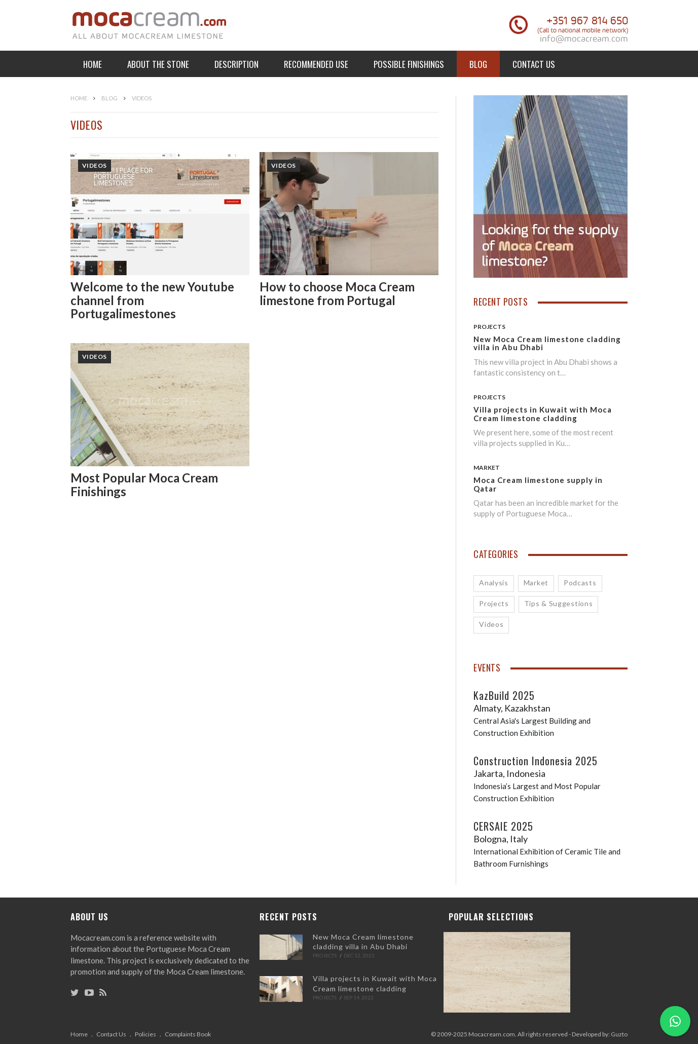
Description (236, 64)
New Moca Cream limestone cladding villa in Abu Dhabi (547, 343)
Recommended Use (316, 64)
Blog (478, 64)
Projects (489, 326)
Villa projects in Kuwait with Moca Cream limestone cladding (542, 414)
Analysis (493, 582)
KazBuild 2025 (504, 695)
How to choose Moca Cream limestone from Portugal (337, 293)
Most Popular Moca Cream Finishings (144, 484)
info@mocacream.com (584, 38)
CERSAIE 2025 (503, 826)
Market (486, 467)
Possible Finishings (409, 64)
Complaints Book (188, 1034)
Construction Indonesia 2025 (535, 760)
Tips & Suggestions (558, 603)
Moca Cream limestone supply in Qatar (538, 484)
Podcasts (580, 582)
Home (92, 64)
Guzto (619, 1034)
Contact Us (533, 64)
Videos (94, 165)
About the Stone (158, 64)
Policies (145, 1034)
